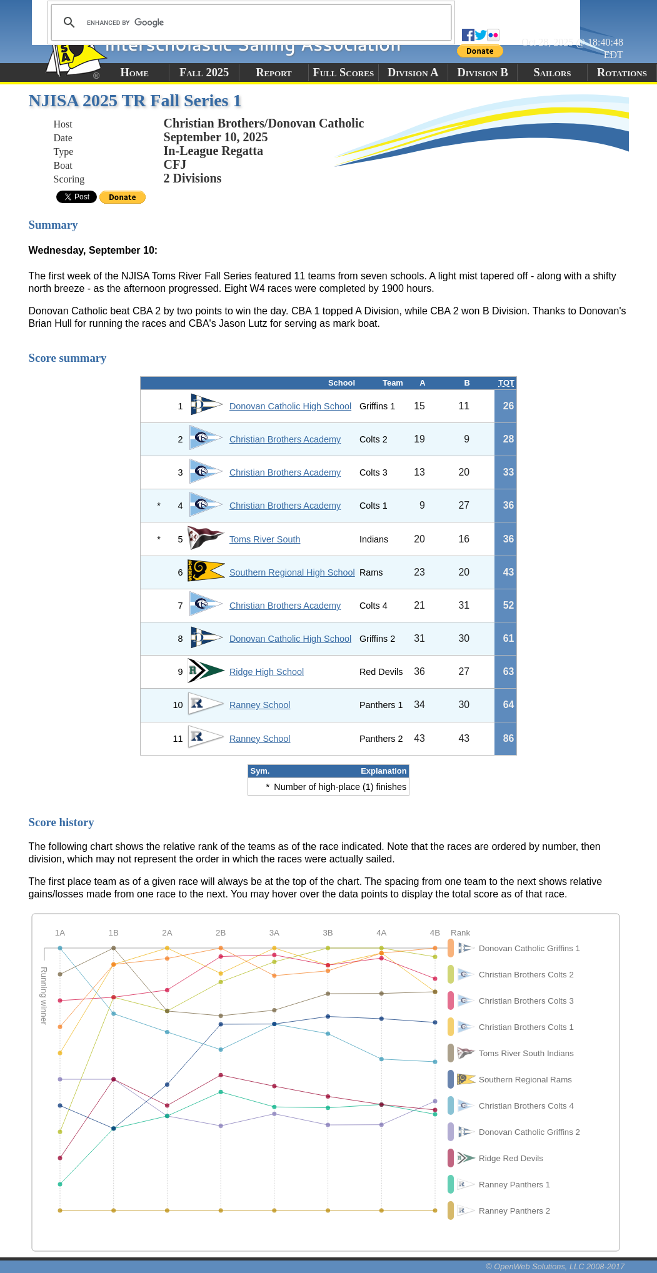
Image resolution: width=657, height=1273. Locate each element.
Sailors (552, 72)
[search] (249, 22)
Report (274, 72)
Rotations (622, 72)
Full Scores (343, 72)
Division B (482, 72)
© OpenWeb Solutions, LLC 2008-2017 (555, 1266)
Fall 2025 (204, 72)
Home (135, 72)
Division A (413, 72)
